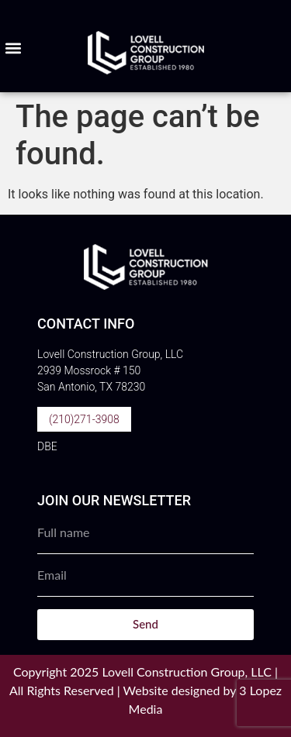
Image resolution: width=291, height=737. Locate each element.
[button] (13, 48)
